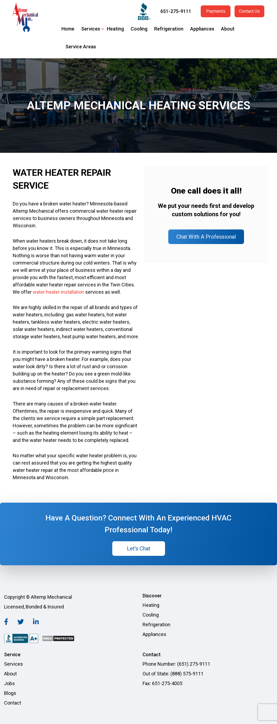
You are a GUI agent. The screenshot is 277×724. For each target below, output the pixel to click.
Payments (215, 11)
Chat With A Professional (206, 237)
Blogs (10, 693)
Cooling (139, 29)
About (228, 29)
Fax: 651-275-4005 (162, 683)
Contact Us (249, 11)
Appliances (202, 29)
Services (90, 29)
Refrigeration (168, 29)
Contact (12, 703)
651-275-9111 (175, 11)
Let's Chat (138, 548)
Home (67, 29)
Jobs (9, 683)
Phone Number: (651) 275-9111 (176, 664)
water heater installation (58, 292)
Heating (115, 29)
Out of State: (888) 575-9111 (173, 673)
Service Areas (80, 46)
